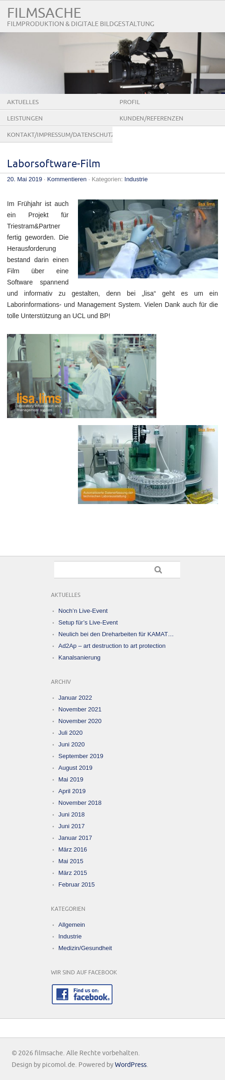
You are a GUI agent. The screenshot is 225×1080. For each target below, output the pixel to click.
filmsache (44, 13)
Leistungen (25, 118)
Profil (130, 102)
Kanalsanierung (79, 657)
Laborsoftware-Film (53, 164)
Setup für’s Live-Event (88, 622)
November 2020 (80, 721)
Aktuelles (23, 102)
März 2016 (72, 849)
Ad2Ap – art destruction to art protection (112, 645)
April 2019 (72, 791)
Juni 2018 (71, 814)
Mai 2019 (70, 779)
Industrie (136, 179)
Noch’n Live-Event (83, 610)
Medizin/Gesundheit (85, 948)
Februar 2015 (76, 884)
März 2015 (72, 872)
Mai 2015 (70, 861)
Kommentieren (67, 179)
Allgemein (71, 924)
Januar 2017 (75, 837)
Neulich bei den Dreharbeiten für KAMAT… (116, 634)
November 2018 (80, 802)
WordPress (131, 1064)
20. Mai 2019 (24, 179)
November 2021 (80, 709)
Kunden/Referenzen (151, 118)
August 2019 (75, 767)
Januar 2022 (75, 697)
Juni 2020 (71, 744)
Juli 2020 (70, 732)
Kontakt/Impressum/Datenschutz (59, 135)
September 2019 (80, 756)
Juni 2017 (71, 826)
